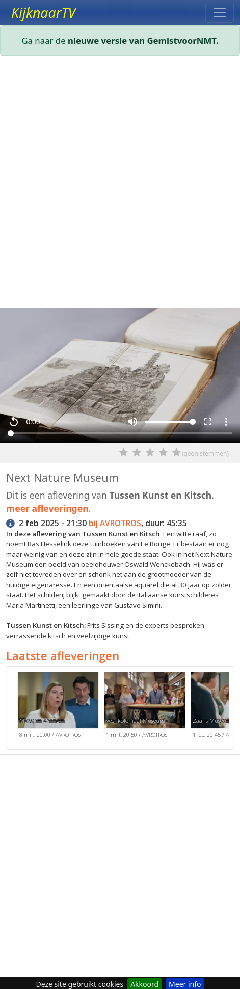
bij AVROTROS (115, 523)
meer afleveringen (47, 508)
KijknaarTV (43, 13)
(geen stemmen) (205, 453)
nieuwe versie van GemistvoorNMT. (143, 40)
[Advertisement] (120, 184)
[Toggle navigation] (219, 13)
